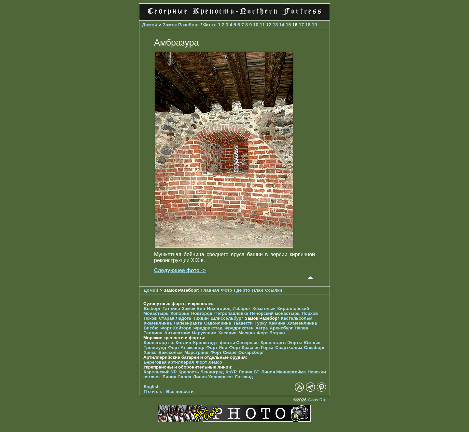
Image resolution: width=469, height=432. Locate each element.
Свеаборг (314, 347)
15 (288, 24)
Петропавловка (231, 313)
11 (262, 24)
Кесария (228, 332)
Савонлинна (217, 323)
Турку (260, 323)
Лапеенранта (188, 323)
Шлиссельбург (227, 318)
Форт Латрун (271, 332)
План (257, 290)
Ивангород (219, 308)
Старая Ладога (175, 318)
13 (275, 24)
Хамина (277, 323)
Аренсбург (281, 328)
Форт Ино (216, 347)
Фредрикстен (238, 328)
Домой (149, 24)
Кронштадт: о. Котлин (167, 342)
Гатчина (171, 308)
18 (307, 24)
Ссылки (273, 290)
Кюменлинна (158, 323)
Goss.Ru (316, 399)
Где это (242, 290)
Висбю (151, 328)
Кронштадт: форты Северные (226, 342)
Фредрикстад (207, 328)
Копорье (180, 313)
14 (281, 24)
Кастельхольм (296, 318)
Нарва (301, 328)
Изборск (242, 308)
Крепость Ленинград (201, 371)
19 (314, 24)
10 (255, 24)
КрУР (231, 371)
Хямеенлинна (302, 323)
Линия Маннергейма (283, 371)
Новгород (201, 313)
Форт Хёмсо (209, 362)
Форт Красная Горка (251, 347)
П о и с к (153, 391)
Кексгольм (264, 308)
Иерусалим (204, 332)
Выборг (152, 308)
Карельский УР (160, 371)
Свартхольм (288, 347)
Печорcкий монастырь (275, 313)
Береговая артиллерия (169, 362)
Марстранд (196, 352)
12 (268, 24)
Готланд (244, 376)
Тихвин (201, 318)
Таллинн (153, 332)
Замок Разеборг (181, 24)
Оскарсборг (251, 352)
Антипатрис (177, 332)
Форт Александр (186, 347)
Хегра (261, 328)
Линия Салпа (177, 376)
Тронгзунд (155, 347)
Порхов (310, 313)
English (152, 386)
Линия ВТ (249, 371)
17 (301, 24)
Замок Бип (193, 308)
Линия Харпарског (213, 376)
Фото (209, 24)
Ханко (150, 352)
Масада (246, 332)
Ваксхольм (171, 352)
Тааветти (242, 323)
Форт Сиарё (223, 352)
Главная (210, 290)
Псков (150, 318)
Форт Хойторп (175, 328)
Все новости (179, 391)
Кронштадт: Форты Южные (290, 342)
